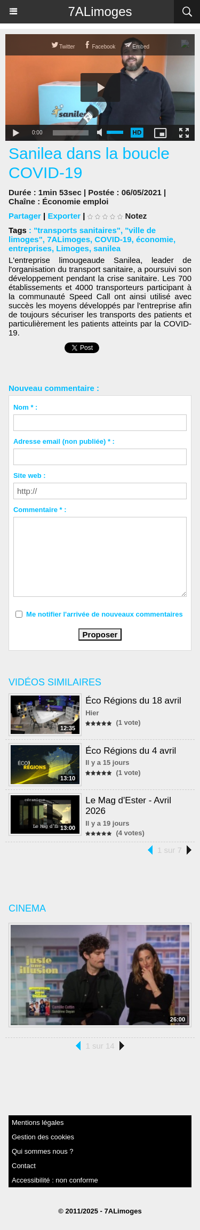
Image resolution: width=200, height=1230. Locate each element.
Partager (25, 215)
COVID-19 (112, 239)
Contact (24, 1166)
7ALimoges (100, 11)
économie (154, 239)
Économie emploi (75, 201)
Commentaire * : (40, 510)
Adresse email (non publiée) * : (64, 441)
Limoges (72, 248)
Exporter (64, 215)
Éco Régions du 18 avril (133, 701)
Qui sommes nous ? (43, 1151)
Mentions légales (38, 1123)
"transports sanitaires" (77, 230)
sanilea (107, 248)
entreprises (30, 248)
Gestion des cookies (43, 1137)
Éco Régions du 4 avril (130, 751)
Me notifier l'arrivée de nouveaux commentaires (104, 614)
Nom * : (25, 407)
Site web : (29, 476)
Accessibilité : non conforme (55, 1180)
